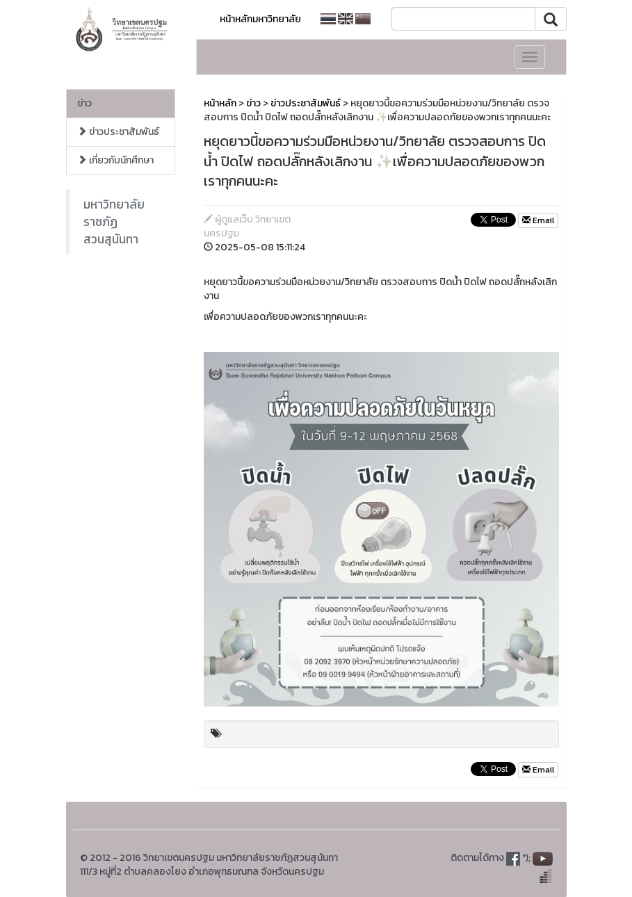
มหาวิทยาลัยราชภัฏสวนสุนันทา (114, 221)
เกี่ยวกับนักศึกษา (115, 160)
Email (538, 220)
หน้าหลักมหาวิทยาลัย (260, 19)
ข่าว (84, 103)
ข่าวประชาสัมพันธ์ (118, 131)
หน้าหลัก (220, 103)
